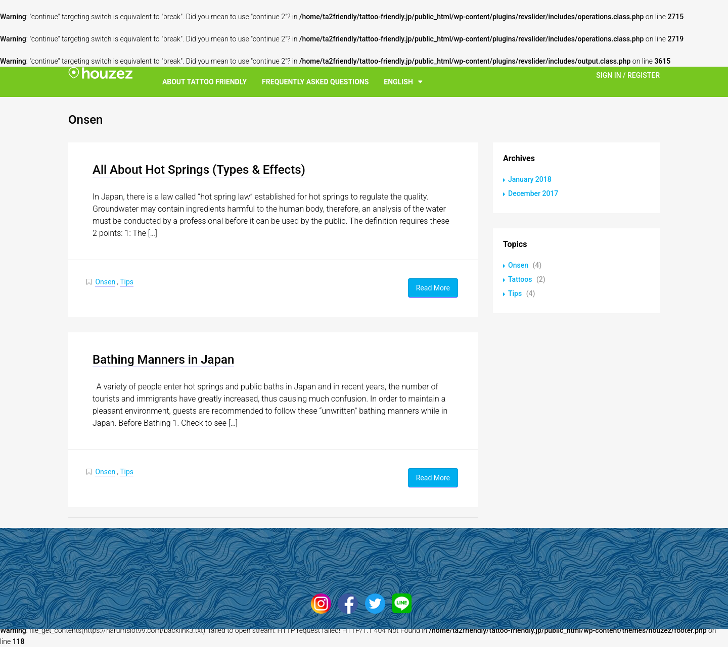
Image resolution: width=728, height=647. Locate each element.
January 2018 (530, 179)
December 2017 (533, 193)
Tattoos (520, 279)
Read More (433, 288)
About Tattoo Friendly (204, 82)
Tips (126, 282)
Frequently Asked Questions (315, 82)
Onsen (105, 282)
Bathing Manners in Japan (163, 360)
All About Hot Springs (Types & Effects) (199, 170)
